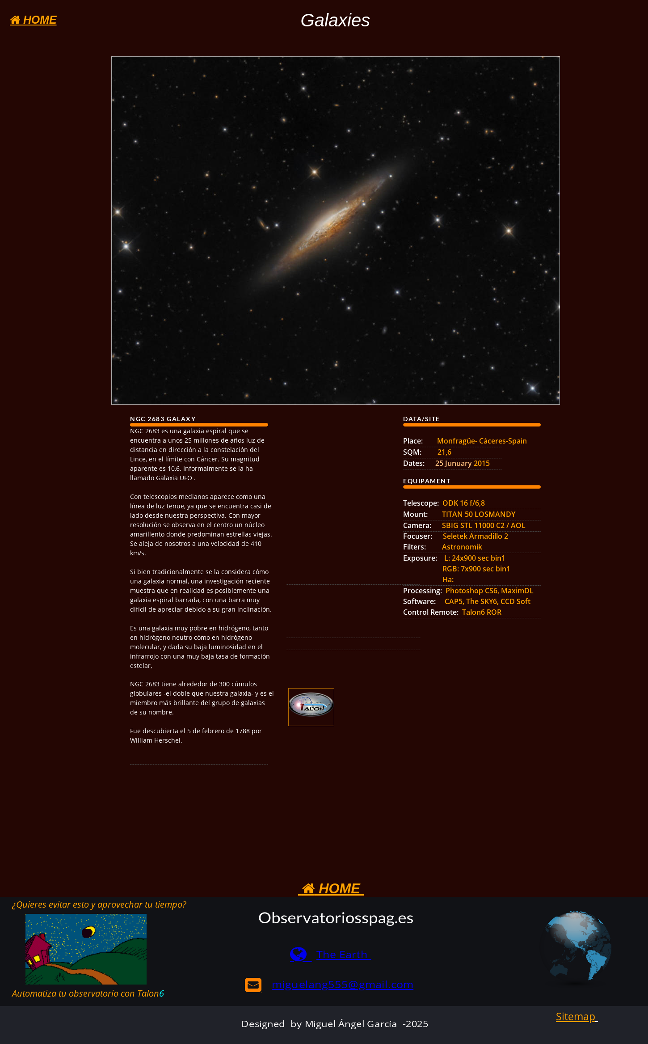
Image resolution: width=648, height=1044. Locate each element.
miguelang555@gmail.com (342, 984)
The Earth (343, 954)
